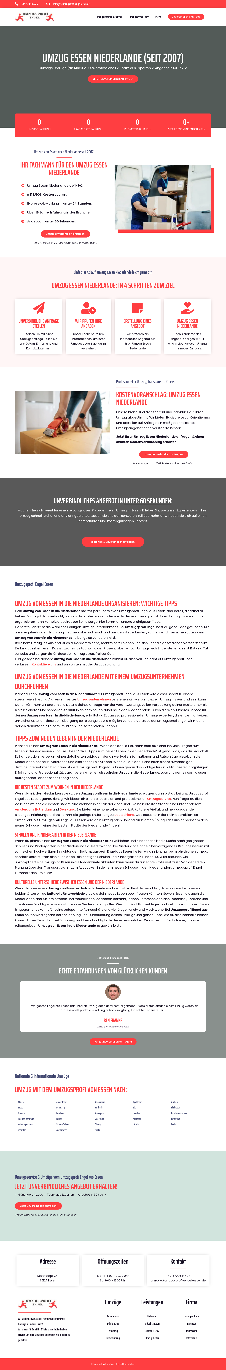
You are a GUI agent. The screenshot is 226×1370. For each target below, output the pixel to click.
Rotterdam (43, 809)
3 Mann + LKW (152, 1330)
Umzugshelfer (152, 1337)
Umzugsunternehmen (94, 699)
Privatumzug (113, 1316)
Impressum (191, 1330)
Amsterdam (24, 809)
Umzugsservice (159, 799)
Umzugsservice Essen (139, 16)
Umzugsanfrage (191, 1316)
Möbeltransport (152, 1323)
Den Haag (67, 809)
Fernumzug (113, 1330)
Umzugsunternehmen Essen (109, 16)
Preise (158, 16)
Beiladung (152, 1316)
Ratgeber (191, 1323)
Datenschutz (191, 1337)
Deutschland (124, 815)
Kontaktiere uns (44, 664)
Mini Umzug (113, 1323)
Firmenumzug (113, 1337)
